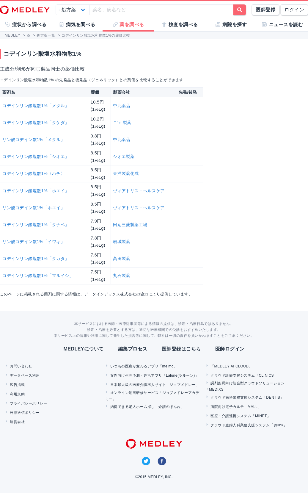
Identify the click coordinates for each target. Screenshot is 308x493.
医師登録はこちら (181, 348)
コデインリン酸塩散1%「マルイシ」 (37, 275)
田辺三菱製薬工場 (130, 224)
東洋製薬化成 (126, 173)
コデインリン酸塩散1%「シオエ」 (35, 156)
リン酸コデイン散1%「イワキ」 (33, 241)
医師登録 (265, 9)
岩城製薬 (121, 241)
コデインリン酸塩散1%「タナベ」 (35, 224)
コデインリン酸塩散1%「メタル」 (35, 105)
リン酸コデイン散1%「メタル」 (33, 139)
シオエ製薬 (123, 156)
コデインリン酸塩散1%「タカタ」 (35, 258)
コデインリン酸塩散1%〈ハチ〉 (33, 173)
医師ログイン (230, 348)
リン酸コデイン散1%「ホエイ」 (33, 207)
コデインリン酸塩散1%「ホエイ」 (35, 190)
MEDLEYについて (83, 348)
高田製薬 (121, 258)
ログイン (294, 9)
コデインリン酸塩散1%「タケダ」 (35, 122)
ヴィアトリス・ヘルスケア (139, 190)
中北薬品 (121, 105)
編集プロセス (132, 348)
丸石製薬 (121, 275)
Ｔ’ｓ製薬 (122, 122)
